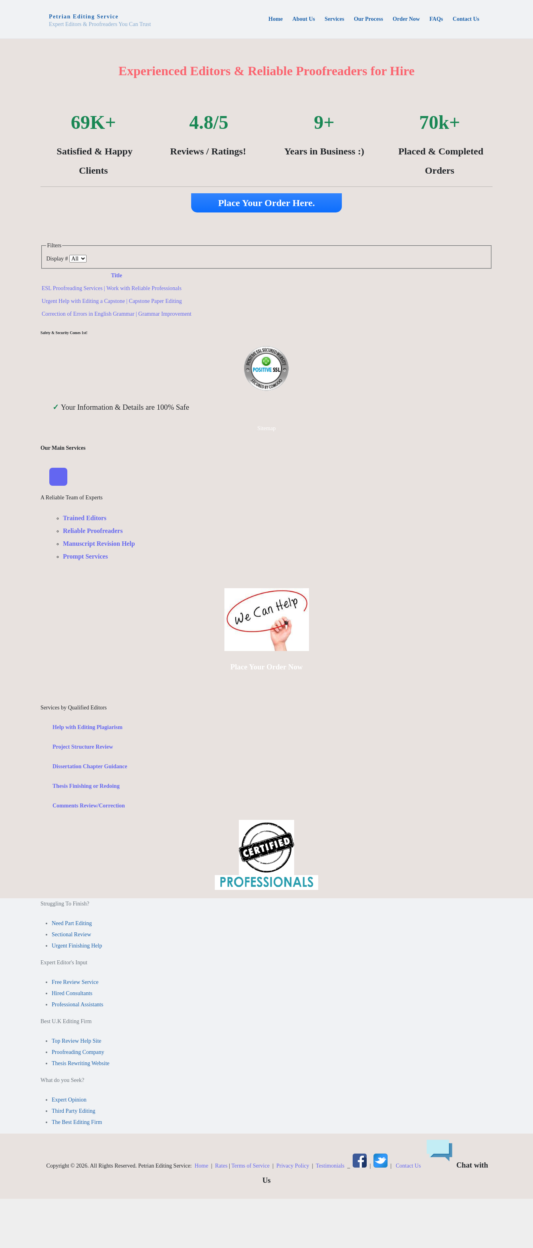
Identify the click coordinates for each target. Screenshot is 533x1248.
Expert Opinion (69, 1101)
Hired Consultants (72, 995)
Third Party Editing (73, 1112)
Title (116, 275)
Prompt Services (85, 557)
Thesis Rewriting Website (80, 1065)
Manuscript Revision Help (99, 544)
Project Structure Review (82, 748)
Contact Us (408, 1167)
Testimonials (330, 1167)
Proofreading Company (78, 1053)
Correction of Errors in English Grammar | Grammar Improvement (117, 314)
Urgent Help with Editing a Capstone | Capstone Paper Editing (112, 301)
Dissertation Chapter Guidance (89, 768)
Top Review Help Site (76, 1042)
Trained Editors (85, 519)
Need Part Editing (72, 924)
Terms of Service (250, 1167)
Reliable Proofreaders (93, 532)
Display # (57, 259)
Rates (221, 1167)
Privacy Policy (292, 1167)
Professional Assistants (77, 1006)
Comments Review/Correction (88, 807)
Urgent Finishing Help (77, 947)
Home (201, 1167)
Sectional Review (71, 936)
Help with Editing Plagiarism (87, 728)
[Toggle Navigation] (59, 477)
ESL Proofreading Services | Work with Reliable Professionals (112, 288)
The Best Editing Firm (77, 1123)
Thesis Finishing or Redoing (85, 787)
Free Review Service (75, 983)
